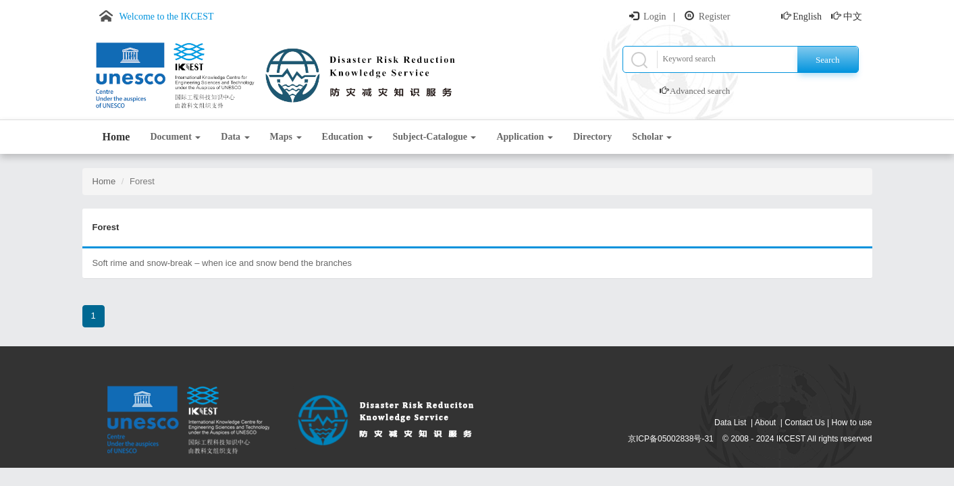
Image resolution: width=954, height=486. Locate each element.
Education (347, 137)
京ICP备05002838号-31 (671, 438)
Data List (730, 422)
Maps (286, 137)
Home (116, 136)
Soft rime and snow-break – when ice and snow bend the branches (222, 263)
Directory (592, 137)
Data (235, 137)
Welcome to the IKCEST (167, 16)
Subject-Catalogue (435, 137)
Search (827, 60)
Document (175, 137)
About (765, 422)
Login (654, 16)
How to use (851, 422)
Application (524, 137)
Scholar (652, 137)
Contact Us (804, 422)
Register (715, 16)
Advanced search (700, 91)
